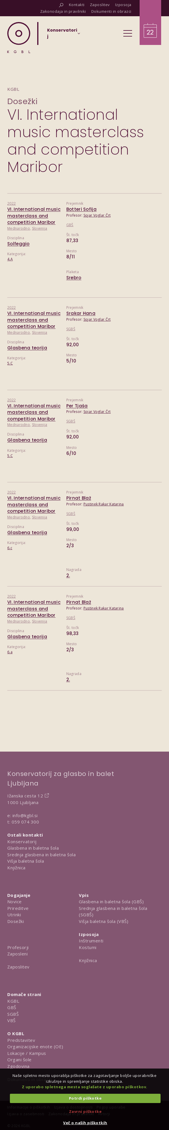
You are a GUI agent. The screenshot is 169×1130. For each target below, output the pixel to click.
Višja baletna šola (25, 861)
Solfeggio (18, 244)
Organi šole (19, 1059)
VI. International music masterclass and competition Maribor (34, 215)
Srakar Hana (80, 313)
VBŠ (11, 1020)
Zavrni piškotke (85, 1111)
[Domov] (18, 37)
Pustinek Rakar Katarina (103, 504)
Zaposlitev (18, 967)
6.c (9, 547)
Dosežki (22, 101)
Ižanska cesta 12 (25, 796)
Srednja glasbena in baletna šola (41, 854)
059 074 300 (25, 822)
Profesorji (18, 947)
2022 (11, 203)
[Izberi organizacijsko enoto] (62, 35)
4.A (10, 259)
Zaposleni (17, 954)
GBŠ (70, 224)
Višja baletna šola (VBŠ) (103, 921)
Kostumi (88, 947)
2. (68, 575)
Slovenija (39, 228)
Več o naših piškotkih (85, 1122)
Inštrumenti (91, 941)
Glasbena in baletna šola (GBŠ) (111, 901)
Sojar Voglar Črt (97, 215)
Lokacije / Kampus (26, 1053)
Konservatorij (22, 841)
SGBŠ (70, 329)
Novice (14, 901)
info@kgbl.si (25, 815)
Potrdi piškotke (85, 1098)
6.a (10, 652)
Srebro (73, 278)
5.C (10, 363)
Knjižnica (16, 867)
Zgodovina (18, 1066)
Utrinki (14, 914)
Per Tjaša (77, 406)
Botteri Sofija (81, 209)
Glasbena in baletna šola (33, 848)
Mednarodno (18, 228)
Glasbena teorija (27, 348)
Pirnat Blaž (78, 498)
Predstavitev (21, 1040)
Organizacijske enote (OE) (35, 1046)
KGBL (13, 1001)
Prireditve (18, 908)
